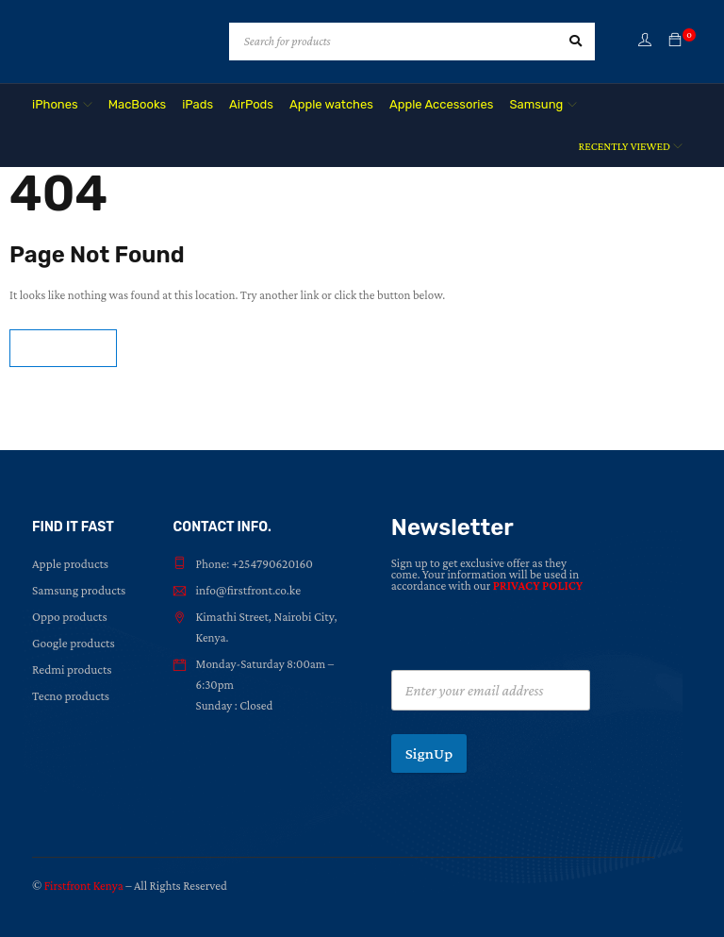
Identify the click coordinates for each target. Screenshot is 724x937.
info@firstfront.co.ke (247, 590)
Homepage (63, 348)
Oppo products (68, 617)
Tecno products (69, 696)
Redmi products (70, 669)
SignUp (429, 753)
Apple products (69, 564)
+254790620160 (271, 564)
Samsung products (77, 590)
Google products (72, 643)
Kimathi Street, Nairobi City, (264, 617)
